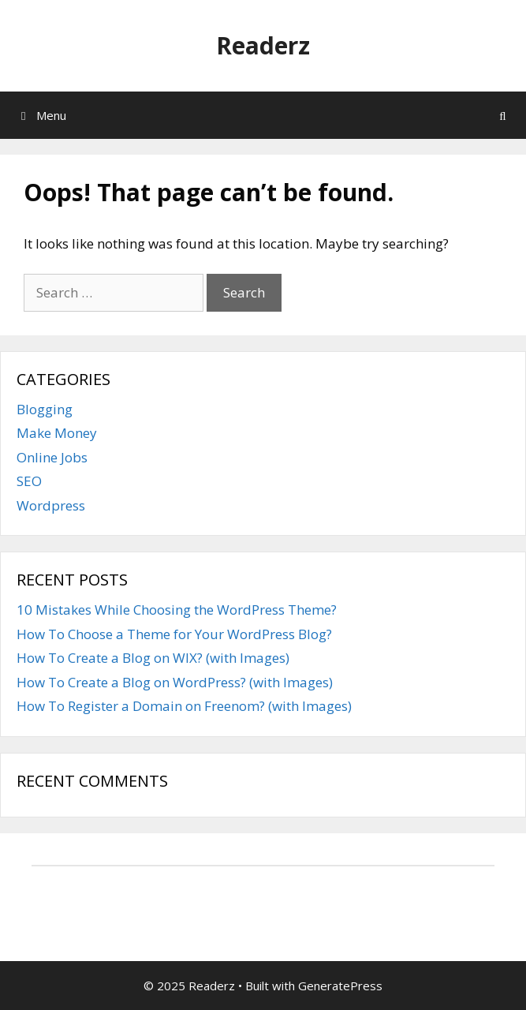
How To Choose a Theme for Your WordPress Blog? (174, 634)
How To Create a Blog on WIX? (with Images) (153, 658)
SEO (29, 481)
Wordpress (51, 505)
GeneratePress (340, 985)
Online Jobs (52, 457)
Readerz (263, 45)
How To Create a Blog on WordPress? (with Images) (175, 682)
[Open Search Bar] (502, 115)
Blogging (45, 409)
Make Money (57, 433)
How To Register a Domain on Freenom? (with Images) (184, 706)
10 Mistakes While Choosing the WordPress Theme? (177, 609)
